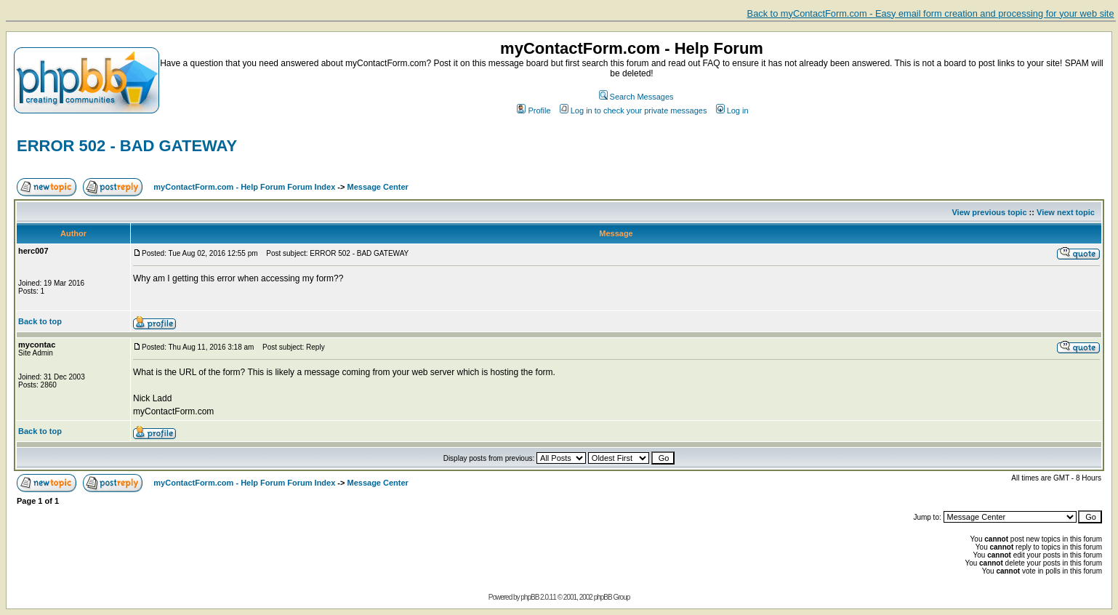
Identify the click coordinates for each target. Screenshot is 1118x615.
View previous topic (989, 212)
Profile (533, 110)
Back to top (40, 321)
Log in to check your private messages (633, 110)
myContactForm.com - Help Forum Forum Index (244, 186)
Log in (732, 110)
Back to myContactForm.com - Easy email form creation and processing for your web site (930, 13)
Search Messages (636, 96)
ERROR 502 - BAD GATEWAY (127, 146)
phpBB (529, 597)
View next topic (1066, 212)
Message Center (378, 186)
